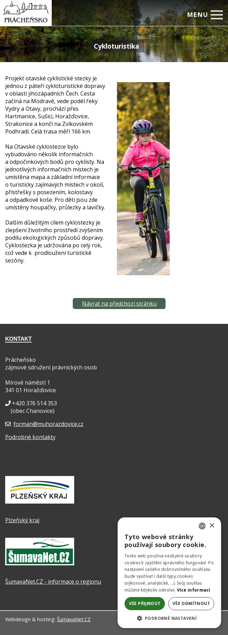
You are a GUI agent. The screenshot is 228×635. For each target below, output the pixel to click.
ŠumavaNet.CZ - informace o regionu (53, 581)
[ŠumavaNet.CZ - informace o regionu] (39, 563)
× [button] (211, 525)
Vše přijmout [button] (145, 603)
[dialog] (169, 572)
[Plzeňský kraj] (39, 501)
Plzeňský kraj (22, 520)
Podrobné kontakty (30, 437)
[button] (169, 618)
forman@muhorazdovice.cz (48, 424)
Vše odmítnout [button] (191, 603)
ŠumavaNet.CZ (74, 619)
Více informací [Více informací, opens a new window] (193, 590)
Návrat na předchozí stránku (119, 303)
